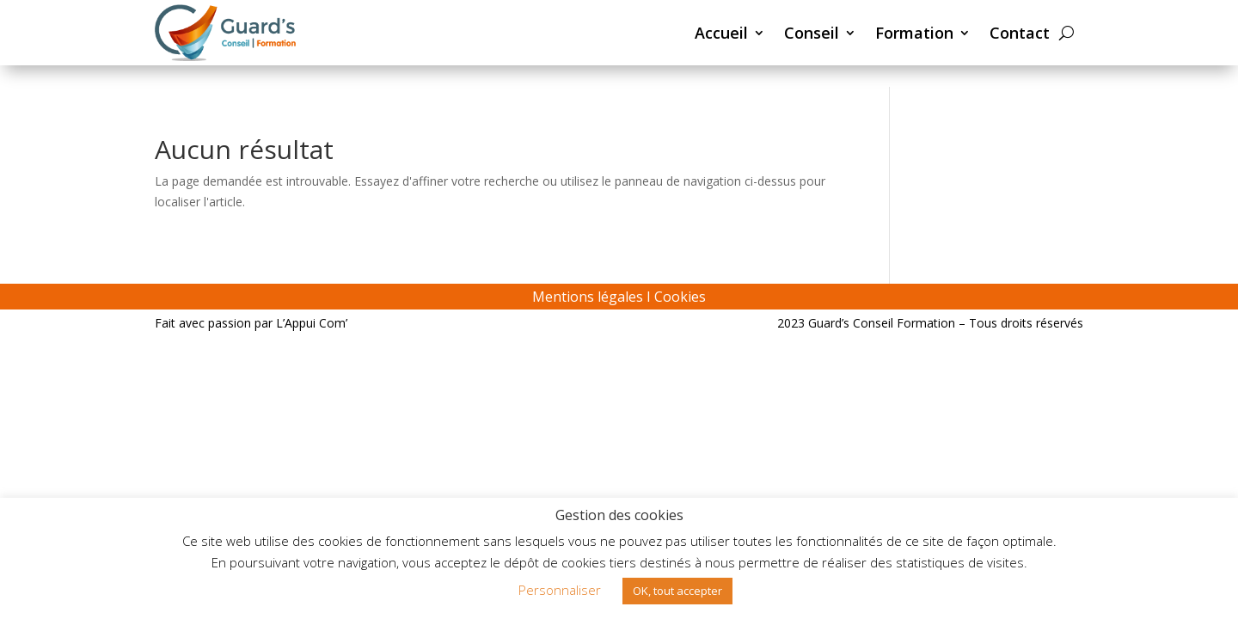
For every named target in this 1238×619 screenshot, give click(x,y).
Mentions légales (587, 296)
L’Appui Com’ (311, 323)
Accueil (721, 32)
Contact (1020, 32)
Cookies (680, 296)
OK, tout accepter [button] (677, 590)
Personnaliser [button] (559, 589)
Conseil (811, 32)
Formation (914, 32)
